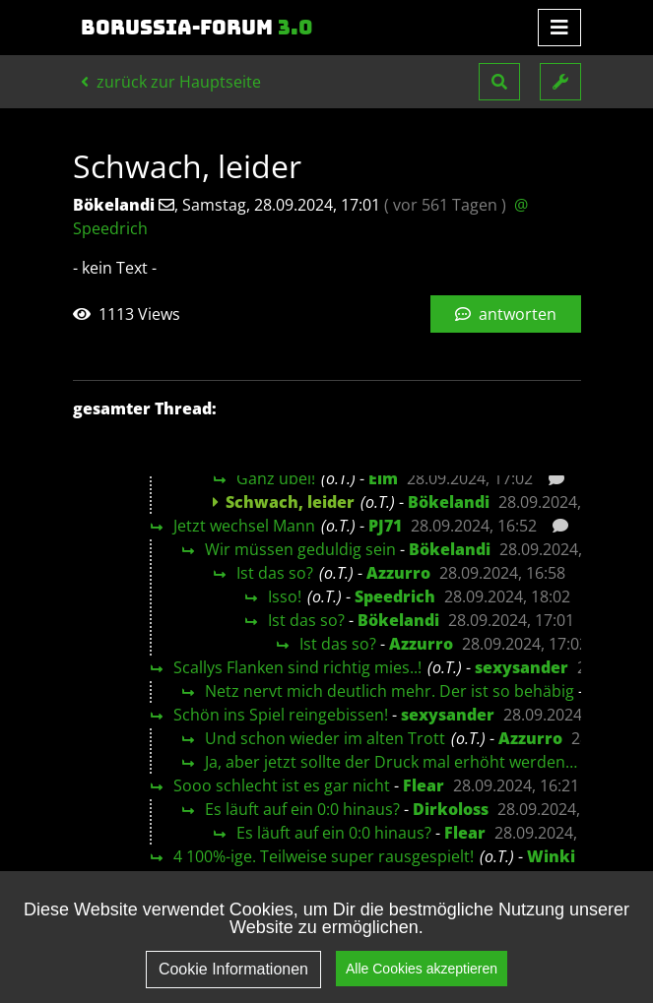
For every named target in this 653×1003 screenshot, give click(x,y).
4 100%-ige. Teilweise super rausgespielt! (323, 856)
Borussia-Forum (197, 27)
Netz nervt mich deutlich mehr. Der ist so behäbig (389, 691)
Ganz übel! (275, 478)
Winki (551, 856)
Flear (423, 785)
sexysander (521, 667)
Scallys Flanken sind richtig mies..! (297, 667)
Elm (383, 478)
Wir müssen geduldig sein (300, 549)
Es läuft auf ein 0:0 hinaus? (302, 809)
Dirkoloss (451, 809)
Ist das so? (274, 573)
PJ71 (385, 525)
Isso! (284, 596)
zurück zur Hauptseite (171, 82)
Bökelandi (449, 502)
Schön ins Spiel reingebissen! (280, 714)
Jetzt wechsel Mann (244, 525)
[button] (499, 81)
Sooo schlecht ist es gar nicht (281, 785)
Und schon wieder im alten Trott (325, 738)
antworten (505, 314)
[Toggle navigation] (559, 27)
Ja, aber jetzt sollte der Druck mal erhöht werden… (391, 762)
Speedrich (395, 596)
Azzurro (398, 573)
